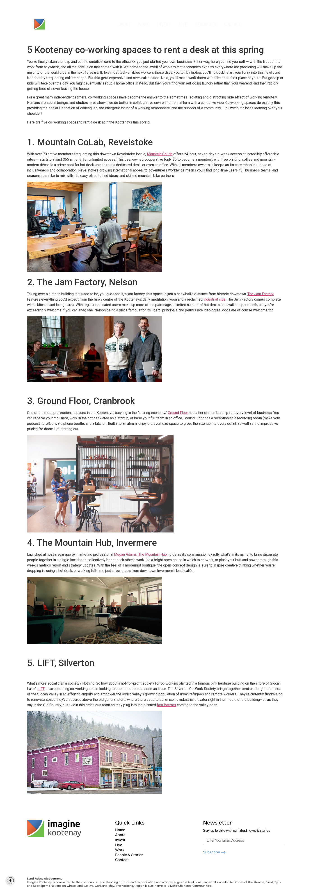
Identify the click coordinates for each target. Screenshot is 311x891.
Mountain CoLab (159, 154)
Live (118, 845)
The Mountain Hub (152, 554)
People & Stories (129, 855)
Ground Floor (178, 413)
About (120, 835)
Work (119, 850)
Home (120, 830)
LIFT (41, 689)
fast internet (166, 705)
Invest (120, 840)
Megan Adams (125, 554)
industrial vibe (215, 299)
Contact (122, 860)
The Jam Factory (260, 294)
